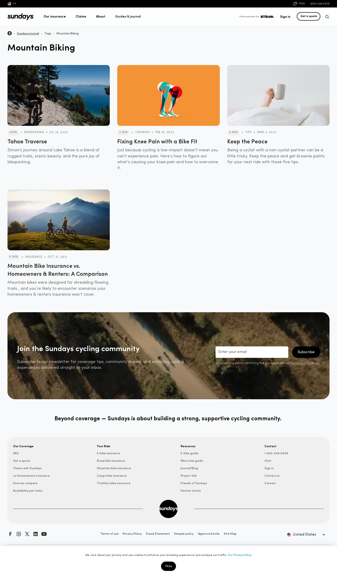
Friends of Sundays (194, 483)
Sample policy (184, 533)
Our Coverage (23, 446)
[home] (20, 16)
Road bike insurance (111, 460)
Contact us (272, 475)
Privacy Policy (132, 533)
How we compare (25, 483)
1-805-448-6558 (276, 453)
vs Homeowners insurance (31, 475)
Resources (188, 446)
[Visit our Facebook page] (10, 534)
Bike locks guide (192, 460)
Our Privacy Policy (239, 555)
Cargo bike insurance (112, 475)
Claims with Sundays (27, 468)
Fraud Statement (158, 533)
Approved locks (209, 533)
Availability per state (27, 490)
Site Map (230, 533)
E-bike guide (189, 453)
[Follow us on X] (27, 534)
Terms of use (109, 533)
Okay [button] (168, 566)
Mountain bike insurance (114, 468)
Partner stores (191, 490)
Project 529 (189, 475)
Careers (270, 483)
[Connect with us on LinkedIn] (35, 534)
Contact (270, 446)
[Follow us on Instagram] (19, 534)
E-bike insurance (108, 453)
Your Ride (103, 446)
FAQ (16, 453)
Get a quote (308, 16)
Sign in (285, 16)
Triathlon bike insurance (113, 483)
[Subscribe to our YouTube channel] (44, 534)
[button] (55, 16)
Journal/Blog (189, 468)
